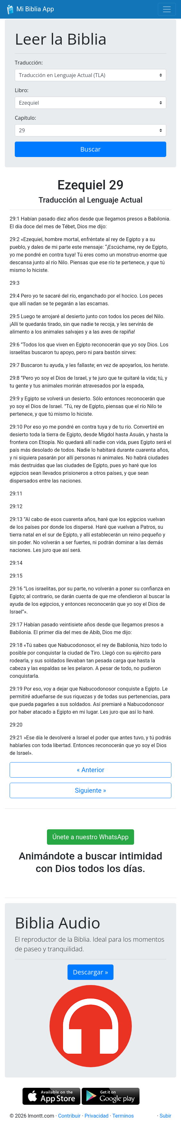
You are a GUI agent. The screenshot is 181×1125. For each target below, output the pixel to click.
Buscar (90, 149)
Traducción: (29, 62)
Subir (165, 1116)
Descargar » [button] (90, 972)
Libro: (22, 90)
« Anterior (90, 770)
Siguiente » (90, 790)
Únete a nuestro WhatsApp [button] (90, 837)
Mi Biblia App (29, 9)
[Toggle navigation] (167, 9)
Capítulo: (25, 117)
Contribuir (69, 1116)
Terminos (123, 1116)
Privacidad (97, 1116)
